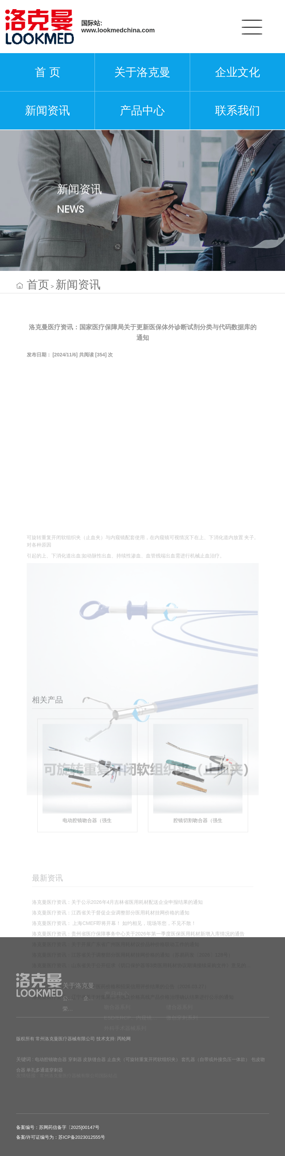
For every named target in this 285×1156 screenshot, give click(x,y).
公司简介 (73, 1010)
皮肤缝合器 (94, 1065)
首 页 (47, 72)
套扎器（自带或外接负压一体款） (215, 1065)
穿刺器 (75, 1065)
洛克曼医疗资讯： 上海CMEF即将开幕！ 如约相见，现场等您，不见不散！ (114, 962)
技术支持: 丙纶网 (113, 1042)
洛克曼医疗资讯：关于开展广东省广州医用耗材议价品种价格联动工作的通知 (115, 983)
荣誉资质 (73, 1021)
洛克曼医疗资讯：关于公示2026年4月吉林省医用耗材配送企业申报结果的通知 (117, 941)
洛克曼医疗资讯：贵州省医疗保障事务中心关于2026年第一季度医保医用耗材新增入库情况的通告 (138, 973)
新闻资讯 (47, 110)
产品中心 (142, 110)
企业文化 (237, 72)
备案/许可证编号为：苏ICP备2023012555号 (60, 1137)
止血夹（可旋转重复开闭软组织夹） (143, 1065)
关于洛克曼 (142, 72)
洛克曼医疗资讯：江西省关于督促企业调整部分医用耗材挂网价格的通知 (110, 952)
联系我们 (237, 110)
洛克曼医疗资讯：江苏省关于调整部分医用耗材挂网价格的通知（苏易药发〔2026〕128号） (132, 994)
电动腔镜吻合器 (51, 1065)
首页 (38, 290)
